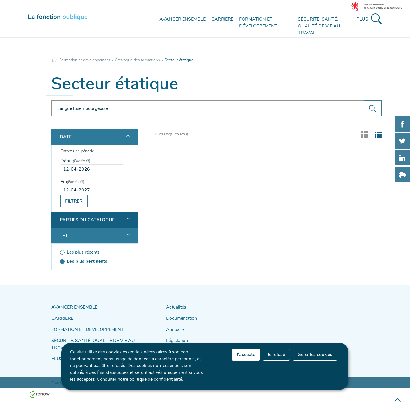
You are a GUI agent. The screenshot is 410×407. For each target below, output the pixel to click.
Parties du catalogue (87, 220)
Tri (63, 235)
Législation (175, 336)
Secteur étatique (179, 60)
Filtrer (74, 201)
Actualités (175, 306)
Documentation (179, 316)
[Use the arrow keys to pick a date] (92, 169)
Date (66, 137)
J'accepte (246, 354)
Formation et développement (84, 60)
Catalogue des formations (137, 60)
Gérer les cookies (315, 354)
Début (75, 161)
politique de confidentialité (155, 379)
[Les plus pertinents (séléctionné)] (92, 261)
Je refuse (276, 354)
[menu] (148, 30)
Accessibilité (61, 369)
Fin (72, 182)
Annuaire (174, 326)
